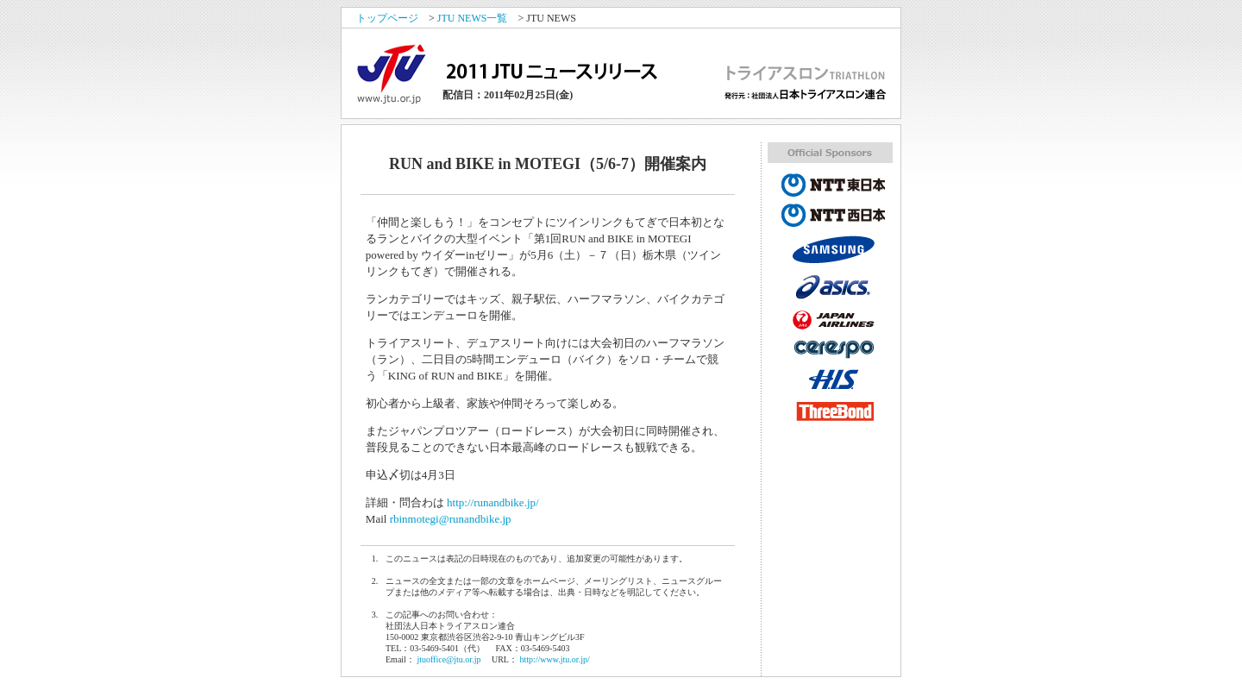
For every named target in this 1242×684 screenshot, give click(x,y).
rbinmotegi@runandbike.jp (450, 518)
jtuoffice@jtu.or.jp (448, 659)
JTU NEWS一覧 (472, 18)
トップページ (387, 18)
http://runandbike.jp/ (493, 502)
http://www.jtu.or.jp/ (554, 659)
